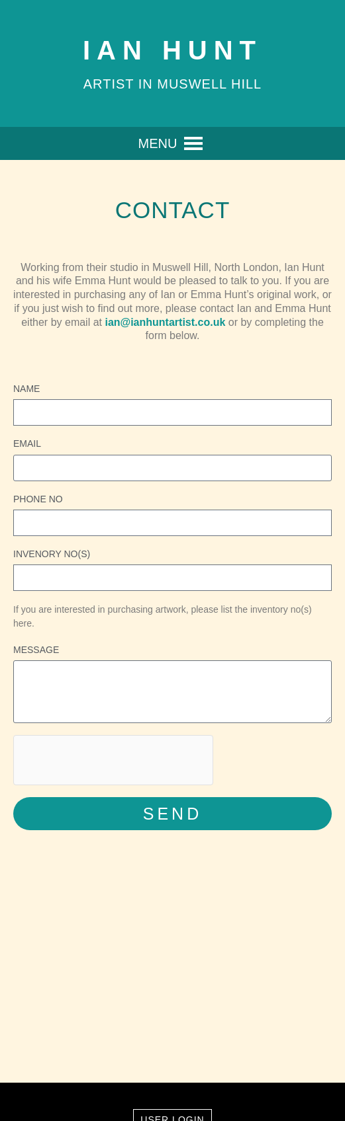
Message (36, 649)
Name (26, 388)
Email (27, 443)
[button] (157, 143)
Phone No (38, 499)
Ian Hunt (172, 50)
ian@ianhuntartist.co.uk (165, 322)
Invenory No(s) (51, 554)
